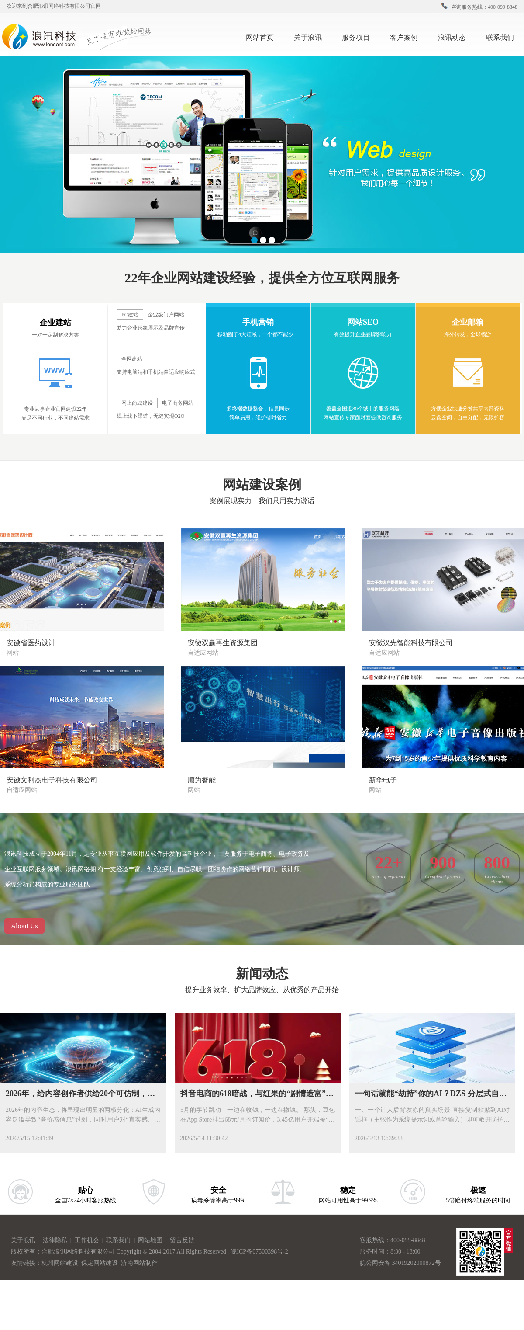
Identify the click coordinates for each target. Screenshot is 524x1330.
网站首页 (260, 37)
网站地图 (151, 1240)
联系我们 (503, 36)
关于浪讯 (308, 37)
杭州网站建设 (59, 1263)
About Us (24, 926)
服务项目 (359, 36)
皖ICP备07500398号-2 (259, 1251)
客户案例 (407, 36)
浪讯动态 (455, 36)
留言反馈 (182, 1240)
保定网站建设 (99, 1263)
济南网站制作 (139, 1263)
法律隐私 (55, 1240)
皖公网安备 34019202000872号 (400, 1263)
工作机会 (88, 1240)
